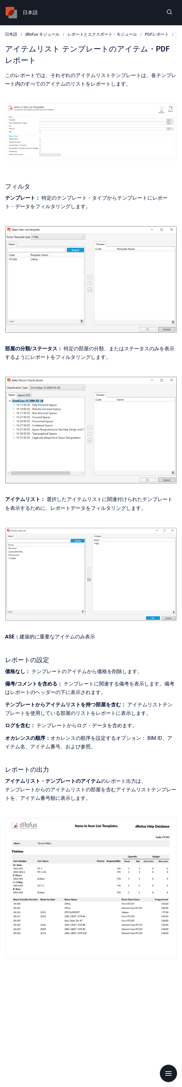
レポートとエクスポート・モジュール (102, 34)
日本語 (30, 12)
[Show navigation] (168, 1073)
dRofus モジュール (42, 34)
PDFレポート (157, 34)
